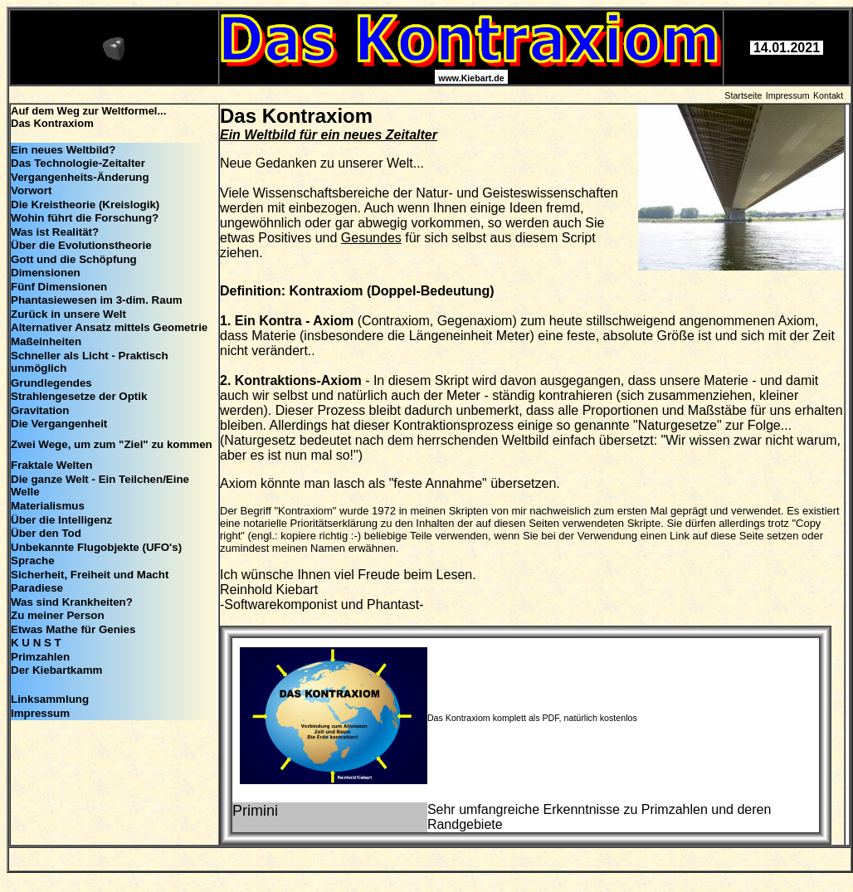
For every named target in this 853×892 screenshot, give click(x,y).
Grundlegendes (51, 383)
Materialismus (48, 506)
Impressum (788, 95)
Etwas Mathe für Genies (73, 629)
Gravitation (40, 410)
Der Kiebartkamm (56, 670)
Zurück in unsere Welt (68, 314)
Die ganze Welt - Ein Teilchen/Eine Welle (100, 485)
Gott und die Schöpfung (74, 259)
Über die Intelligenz (61, 520)
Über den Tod (46, 533)
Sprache (33, 560)
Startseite (743, 95)
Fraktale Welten (51, 465)
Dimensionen (45, 272)
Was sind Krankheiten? (72, 602)
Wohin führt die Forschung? (84, 218)
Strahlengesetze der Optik (79, 396)
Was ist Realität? (55, 232)
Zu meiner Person (58, 615)
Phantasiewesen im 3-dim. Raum (97, 300)
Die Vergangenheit (59, 423)
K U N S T (36, 642)
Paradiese (37, 588)
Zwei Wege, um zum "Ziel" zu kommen (111, 444)
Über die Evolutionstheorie (81, 245)
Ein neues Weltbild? (63, 150)
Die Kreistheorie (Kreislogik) (85, 204)
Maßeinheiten (46, 341)
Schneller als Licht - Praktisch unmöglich (89, 361)
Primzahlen (40, 657)
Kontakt (828, 95)
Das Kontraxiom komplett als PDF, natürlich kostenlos (532, 718)
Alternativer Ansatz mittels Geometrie (109, 327)
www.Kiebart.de (471, 78)
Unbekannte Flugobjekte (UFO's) (96, 547)
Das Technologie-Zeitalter (78, 163)
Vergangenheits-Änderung (80, 177)
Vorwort (31, 190)
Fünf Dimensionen (59, 286)
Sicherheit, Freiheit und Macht (89, 574)
